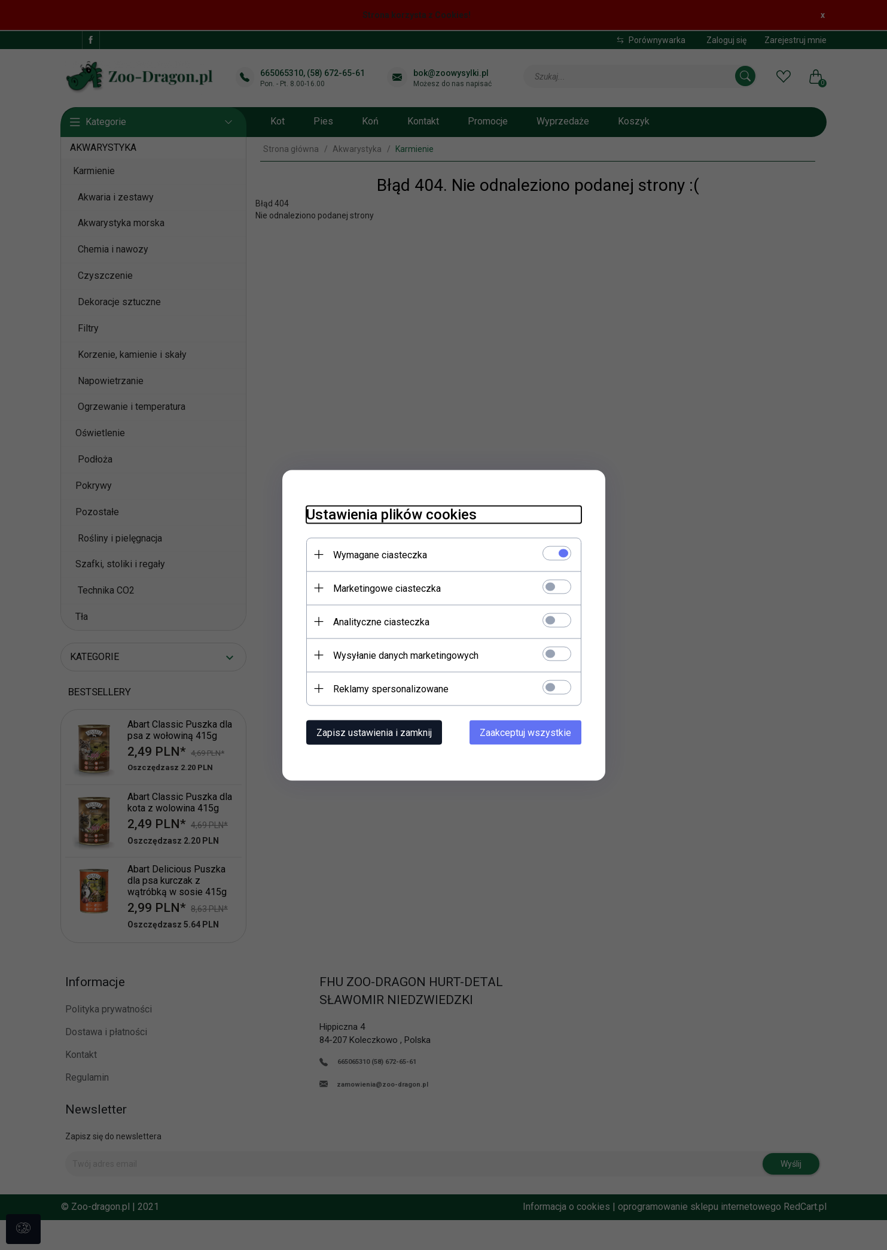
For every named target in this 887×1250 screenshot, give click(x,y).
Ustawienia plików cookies (391, 514)
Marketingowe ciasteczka (387, 588)
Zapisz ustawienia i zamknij (374, 732)
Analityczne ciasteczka (381, 621)
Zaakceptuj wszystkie (525, 732)
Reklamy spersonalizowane (391, 688)
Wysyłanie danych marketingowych (405, 655)
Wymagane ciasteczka (380, 554)
